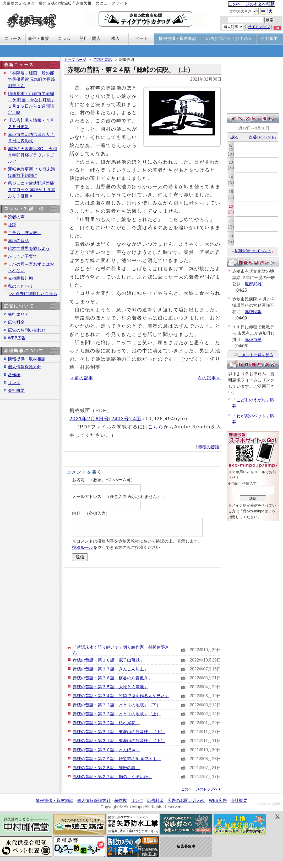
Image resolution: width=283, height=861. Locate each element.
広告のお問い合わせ (27, 330)
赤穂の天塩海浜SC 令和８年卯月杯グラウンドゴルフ (32, 155)
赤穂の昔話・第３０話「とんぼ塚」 (106, 750)
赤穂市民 (253, 339)
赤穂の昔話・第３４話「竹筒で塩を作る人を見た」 (121, 696)
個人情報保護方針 (24, 367)
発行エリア (18, 314)
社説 (12, 225)
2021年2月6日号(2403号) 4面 (105, 418)
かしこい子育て (22, 256)
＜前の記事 (81, 378)
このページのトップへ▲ (201, 789)
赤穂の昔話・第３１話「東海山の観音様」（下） (119, 731)
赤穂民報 (253, 311)
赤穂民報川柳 (20, 278)
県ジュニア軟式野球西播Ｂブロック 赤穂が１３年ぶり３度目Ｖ (31, 189)
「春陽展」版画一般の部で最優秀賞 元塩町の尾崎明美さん (31, 79)
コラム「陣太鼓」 (24, 232)
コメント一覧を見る (253, 355)
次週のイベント (263, 137)
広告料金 (16, 322)
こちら (156, 426)
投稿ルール (82, 547)
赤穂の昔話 (103, 59)
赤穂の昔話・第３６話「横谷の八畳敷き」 (112, 678)
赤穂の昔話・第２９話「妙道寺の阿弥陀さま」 (117, 759)
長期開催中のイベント (253, 251)
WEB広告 (17, 338)
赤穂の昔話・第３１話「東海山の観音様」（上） (119, 740)
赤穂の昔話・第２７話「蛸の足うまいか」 (112, 776)
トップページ (75, 59)
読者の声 (16, 217)
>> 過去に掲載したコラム (33, 293)
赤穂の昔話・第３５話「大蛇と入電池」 (110, 687)
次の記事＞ (209, 378)
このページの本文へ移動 (251, 4)
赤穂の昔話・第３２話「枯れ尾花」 (106, 723)
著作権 (14, 374)
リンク (14, 382)
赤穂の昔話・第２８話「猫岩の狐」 (106, 767)
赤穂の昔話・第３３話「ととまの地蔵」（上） (117, 714)
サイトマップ (259, 27)
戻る (233, 137)
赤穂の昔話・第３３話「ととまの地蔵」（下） (117, 705)
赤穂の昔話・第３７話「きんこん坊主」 (110, 669)
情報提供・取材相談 (27, 359)
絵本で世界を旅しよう (29, 248)
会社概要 (16, 390)
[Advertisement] (142, 606)
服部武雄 (253, 284)
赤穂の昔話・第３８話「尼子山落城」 (108, 660)
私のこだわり (20, 286)
